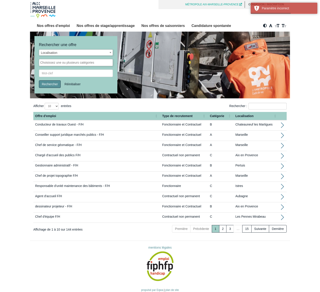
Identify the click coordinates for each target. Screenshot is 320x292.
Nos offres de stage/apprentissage (106, 26)
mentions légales (160, 247)
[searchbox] (76, 62)
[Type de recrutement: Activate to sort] (184, 116)
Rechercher (50, 84)
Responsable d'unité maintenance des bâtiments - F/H (72, 186)
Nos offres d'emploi (53, 26)
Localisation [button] (244, 116)
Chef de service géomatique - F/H (58, 145)
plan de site (172, 290)
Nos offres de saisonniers (163, 26)
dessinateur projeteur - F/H (53, 206)
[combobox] (76, 52)
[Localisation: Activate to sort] (256, 116)
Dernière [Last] (278, 229)
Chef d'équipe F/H (47, 216)
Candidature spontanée (211, 26)
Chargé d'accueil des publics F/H (57, 155)
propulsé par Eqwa (152, 290)
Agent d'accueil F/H (48, 196)
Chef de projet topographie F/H (56, 175)
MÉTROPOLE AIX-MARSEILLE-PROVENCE (213, 4)
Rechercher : (238, 106)
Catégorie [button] (217, 116)
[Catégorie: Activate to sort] (221, 116)
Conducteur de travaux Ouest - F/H (59, 124)
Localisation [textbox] (49, 53)
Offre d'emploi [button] (45, 116)
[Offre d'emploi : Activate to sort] (96, 116)
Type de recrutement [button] (177, 116)
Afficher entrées (52, 106)
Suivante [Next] (260, 229)
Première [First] (181, 229)
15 (247, 229)
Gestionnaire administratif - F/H (56, 165)
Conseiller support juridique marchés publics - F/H (69, 134)
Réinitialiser (72, 84)
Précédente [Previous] (201, 229)
